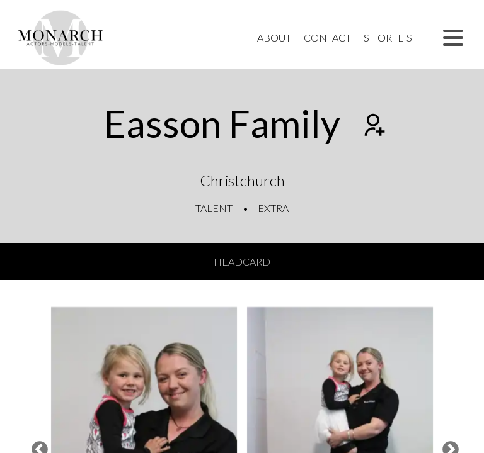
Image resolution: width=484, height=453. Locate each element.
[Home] (60, 37)
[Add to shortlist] (373, 126)
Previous (36, 446)
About (274, 37)
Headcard (242, 261)
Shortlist (391, 37)
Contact (327, 37)
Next (447, 446)
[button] (453, 37)
